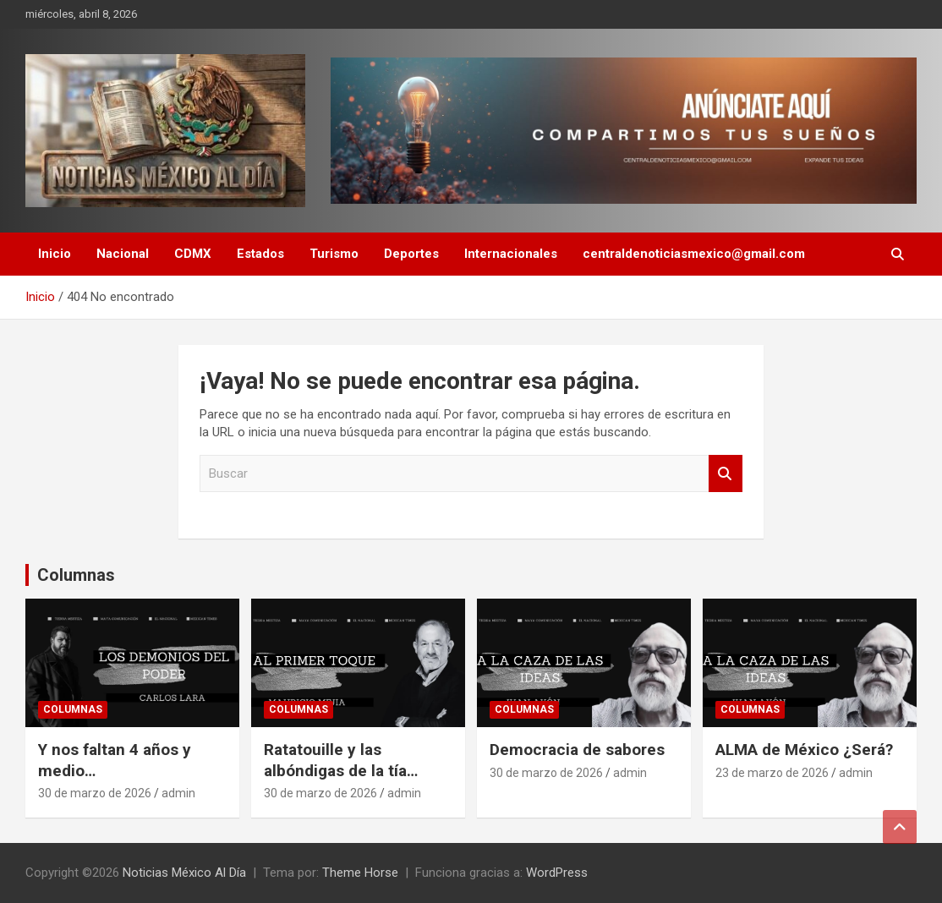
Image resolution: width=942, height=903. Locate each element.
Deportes (411, 253)
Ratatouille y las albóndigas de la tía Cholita (335, 770)
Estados (260, 253)
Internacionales (510, 253)
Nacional (122, 253)
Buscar (725, 474)
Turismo (334, 253)
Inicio (54, 253)
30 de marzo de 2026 (94, 793)
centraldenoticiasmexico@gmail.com (694, 253)
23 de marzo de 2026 (772, 773)
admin (178, 793)
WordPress (557, 872)
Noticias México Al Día (184, 872)
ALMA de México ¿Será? (804, 749)
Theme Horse (360, 872)
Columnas (76, 575)
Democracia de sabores (577, 749)
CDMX (192, 253)
